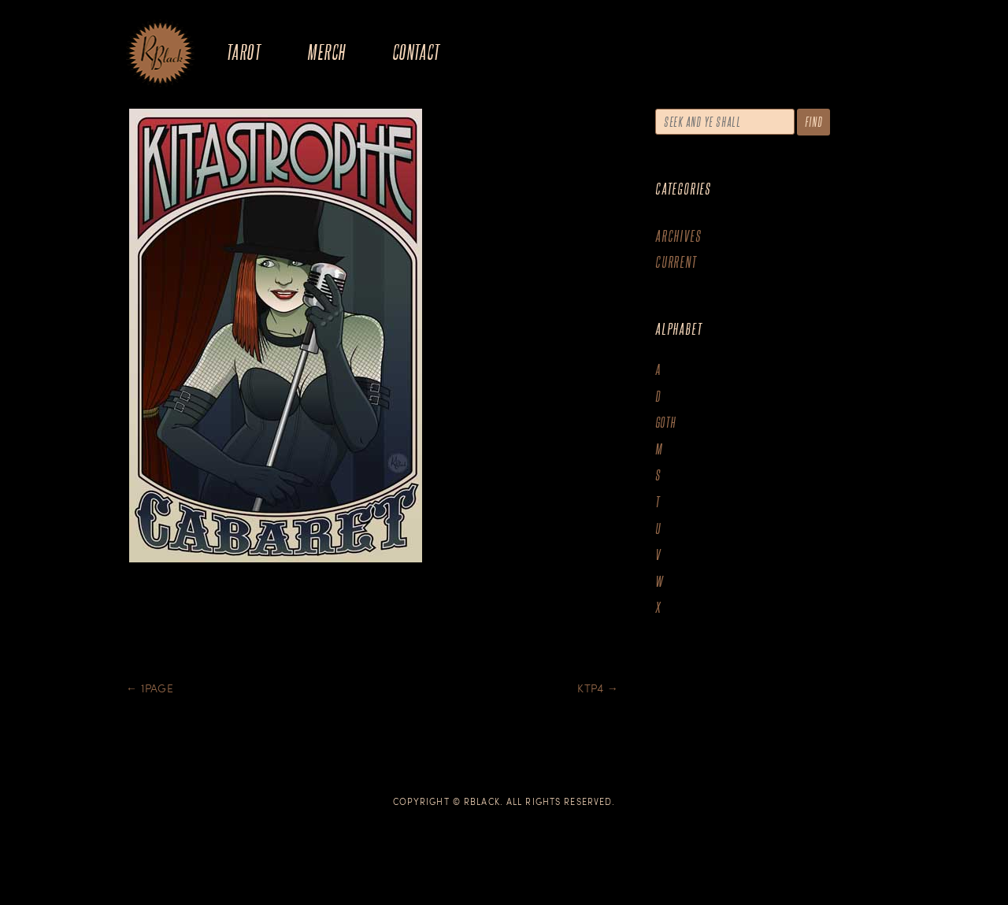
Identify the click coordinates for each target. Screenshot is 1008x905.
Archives (678, 236)
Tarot (243, 51)
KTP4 (597, 688)
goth (665, 422)
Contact (416, 51)
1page (149, 688)
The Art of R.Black (160, 54)
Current (676, 262)
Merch (326, 51)
